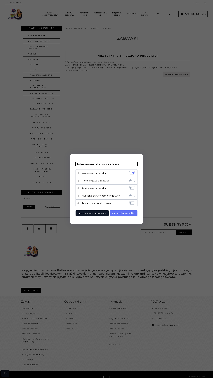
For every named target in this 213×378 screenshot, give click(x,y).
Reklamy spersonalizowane (96, 203)
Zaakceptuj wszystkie (123, 213)
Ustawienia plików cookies (97, 164)
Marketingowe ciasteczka (95, 180)
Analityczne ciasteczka (94, 188)
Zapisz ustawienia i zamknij (92, 213)
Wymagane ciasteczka (94, 173)
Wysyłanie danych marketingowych (101, 196)
